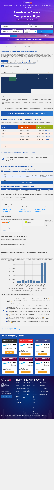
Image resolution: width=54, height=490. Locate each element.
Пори (28, 390)
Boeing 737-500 (22, 209)
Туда (2, 29)
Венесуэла (18, 393)
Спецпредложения (8, 5)
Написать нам (6, 396)
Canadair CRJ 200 (6, 211)
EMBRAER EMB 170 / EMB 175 (25, 211)
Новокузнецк (29, 393)
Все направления (43, 394)
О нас (39, 5)
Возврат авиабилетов (5, 385)
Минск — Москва (42, 393)
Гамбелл (24, 388)
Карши (28, 382)
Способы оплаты (4, 384)
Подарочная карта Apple (25, 5)
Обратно (14, 29)
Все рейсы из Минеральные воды (9, 328)
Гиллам (24, 383)
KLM (33, 393)
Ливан (17, 394)
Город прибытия (30, 24)
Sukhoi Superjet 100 (6, 209)
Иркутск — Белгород (43, 388)
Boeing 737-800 (38, 211)
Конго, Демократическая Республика (19, 389)
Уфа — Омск (41, 383)
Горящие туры (16, 5)
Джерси (17, 400)
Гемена (24, 385)
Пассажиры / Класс (27, 29)
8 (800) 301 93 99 (28, 7)
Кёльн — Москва (42, 382)
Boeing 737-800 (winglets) (40, 209)
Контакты (49, 5)
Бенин (17, 399)
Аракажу (24, 394)
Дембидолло (25, 390)
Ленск (28, 388)
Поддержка (34, 5)
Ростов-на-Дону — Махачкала (44, 390)
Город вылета (3, 24)
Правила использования (5, 388)
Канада (17, 391)
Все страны (18, 402)
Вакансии (3, 386)
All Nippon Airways (34, 384)
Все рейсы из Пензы (6, 326)
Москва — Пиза (42, 385)
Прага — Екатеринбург (43, 391)
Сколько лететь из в (12, 329)
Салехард (29, 383)
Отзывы (43, 5)
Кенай (24, 382)
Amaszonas (35, 394)
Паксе (28, 391)
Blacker (28, 385)
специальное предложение (35, 39)
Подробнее (9, 352)
